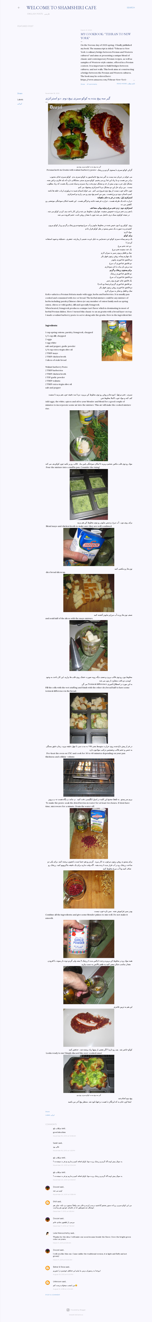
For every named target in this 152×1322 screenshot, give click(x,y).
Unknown (57, 1281)
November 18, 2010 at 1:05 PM (64, 1150)
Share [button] (83, 84)
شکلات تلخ (57, 1128)
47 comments (92, 84)
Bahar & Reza (59, 1267)
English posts (34, 14)
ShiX (55, 1201)
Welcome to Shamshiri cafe (61, 8)
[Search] (131, 8)
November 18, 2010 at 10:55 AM (64, 1136)
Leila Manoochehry (61, 1233)
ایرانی (19, 104)
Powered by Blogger (76, 1309)
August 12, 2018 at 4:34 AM (63, 1289)
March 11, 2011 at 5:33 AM (62, 1243)
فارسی (46, 14)
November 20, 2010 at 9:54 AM (64, 1165)
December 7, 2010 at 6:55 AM (63, 1211)
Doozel (56, 1187)
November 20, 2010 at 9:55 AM (64, 1180)
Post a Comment (52, 1295)
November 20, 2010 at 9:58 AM (64, 1194)
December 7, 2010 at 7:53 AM (63, 1226)
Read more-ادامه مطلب (126, 84)
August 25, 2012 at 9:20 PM (63, 1274)
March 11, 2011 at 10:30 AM (62, 1260)
